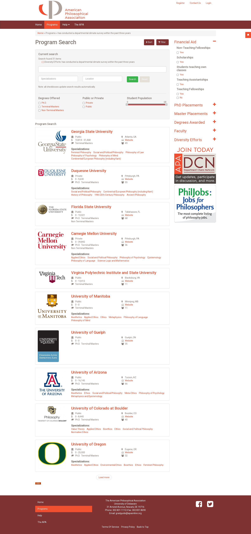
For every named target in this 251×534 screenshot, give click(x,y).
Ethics (104, 317)
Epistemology (154, 257)
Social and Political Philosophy (108, 152)
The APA (79, 24)
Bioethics (107, 429)
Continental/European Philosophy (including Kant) (96, 158)
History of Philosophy (81, 195)
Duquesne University (88, 170)
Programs (52, 24)
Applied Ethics (78, 257)
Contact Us (195, 3)
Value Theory (78, 429)
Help (66, 24)
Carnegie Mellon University (94, 233)
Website (129, 140)
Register (180, 3)
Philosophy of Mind (108, 155)
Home (38, 24)
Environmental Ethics (111, 465)
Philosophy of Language (83, 260)
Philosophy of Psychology (84, 155)
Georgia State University (92, 131)
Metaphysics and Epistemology (86, 396)
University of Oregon (88, 444)
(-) (43, 62)
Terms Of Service (110, 527)
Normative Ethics (79, 432)
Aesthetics (76, 317)
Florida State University (91, 207)
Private (88, 103)
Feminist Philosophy (81, 152)
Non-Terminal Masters (51, 110)
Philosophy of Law (135, 152)
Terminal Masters (48, 106)
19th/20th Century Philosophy (109, 195)
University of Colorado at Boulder (99, 408)
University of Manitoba (90, 296)
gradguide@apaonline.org (129, 513)
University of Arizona (89, 372)
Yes (180, 52)
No (180, 97)
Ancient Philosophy (136, 195)
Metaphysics (115, 317)
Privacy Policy (128, 527)
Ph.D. (42, 103)
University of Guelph (88, 332)
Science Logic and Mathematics (113, 260)
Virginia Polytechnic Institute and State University (113, 272)
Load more (104, 477)
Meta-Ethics (131, 393)
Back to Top (143, 527)
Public (87, 106)
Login (208, 3)
